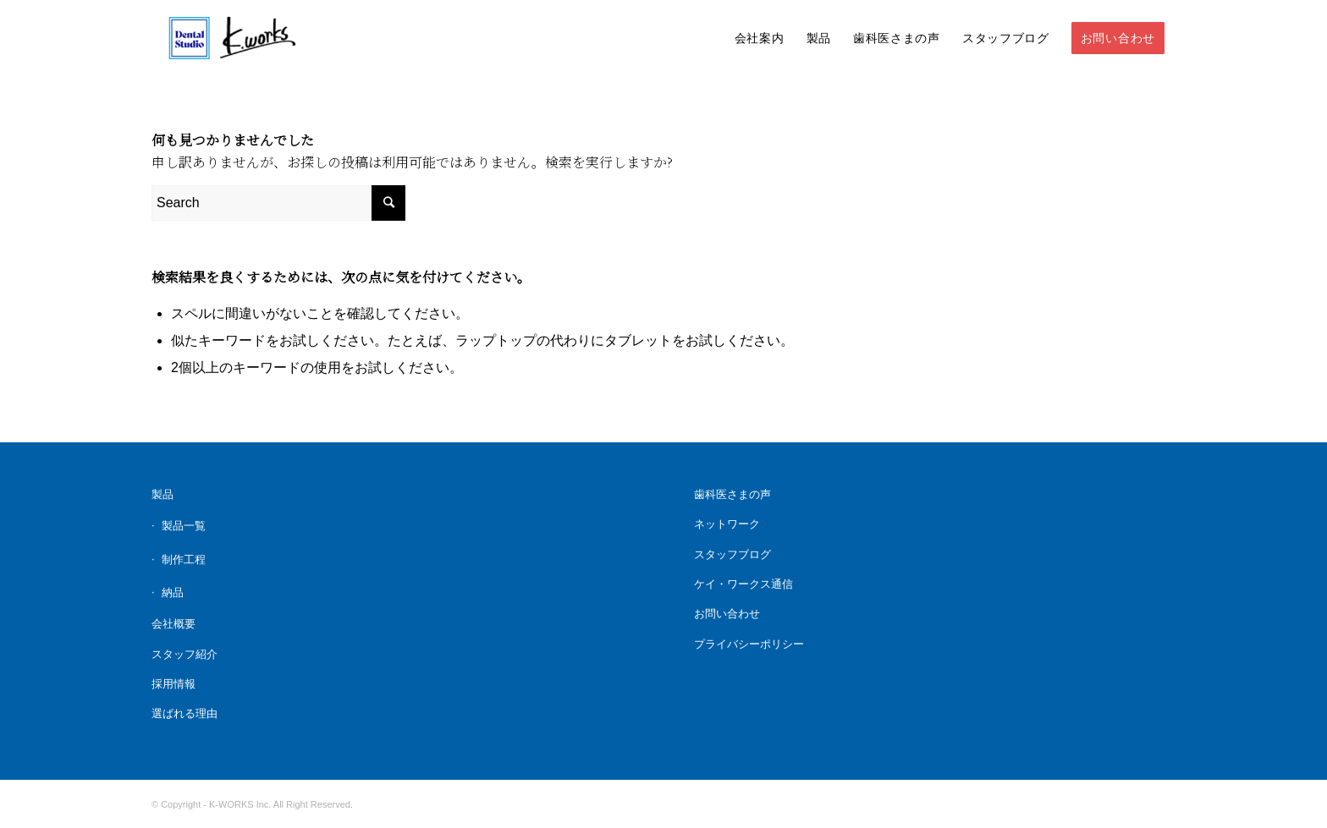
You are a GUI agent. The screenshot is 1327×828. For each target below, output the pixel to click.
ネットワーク (727, 524)
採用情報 (173, 683)
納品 (173, 592)
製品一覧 (184, 525)
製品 (162, 494)
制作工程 (184, 559)
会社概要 (173, 623)
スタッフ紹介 (184, 654)
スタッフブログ (732, 554)
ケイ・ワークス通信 (743, 584)
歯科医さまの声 (732, 494)
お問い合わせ (727, 613)
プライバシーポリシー (749, 644)
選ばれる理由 (184, 713)
